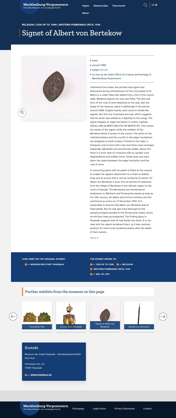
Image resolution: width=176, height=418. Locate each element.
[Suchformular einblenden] (145, 5)
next (163, 316)
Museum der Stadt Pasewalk (45, 264)
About (85, 12)
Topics (85, 5)
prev (13, 316)
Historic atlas (101, 5)
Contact (147, 408)
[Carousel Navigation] (88, 316)
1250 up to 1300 (46, 24)
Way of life (100, 274)
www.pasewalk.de (39, 374)
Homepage (78, 408)
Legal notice (99, 408)
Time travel (118, 5)
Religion (28, 24)
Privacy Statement (125, 408)
